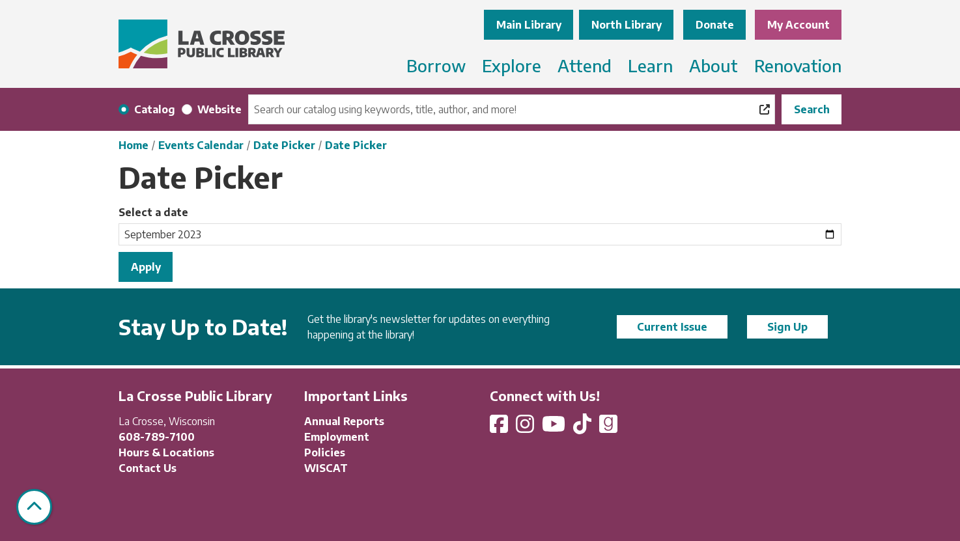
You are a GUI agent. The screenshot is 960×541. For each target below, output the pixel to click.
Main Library (528, 24)
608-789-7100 (157, 436)
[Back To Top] (34, 507)
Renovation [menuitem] (797, 65)
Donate (715, 24)
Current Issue (672, 326)
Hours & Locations (166, 452)
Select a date (153, 212)
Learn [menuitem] (650, 65)
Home (133, 145)
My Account (798, 24)
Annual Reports (344, 421)
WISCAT (326, 468)
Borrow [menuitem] (436, 65)
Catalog (154, 109)
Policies (324, 452)
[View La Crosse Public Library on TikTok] (583, 427)
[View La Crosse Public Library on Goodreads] (608, 427)
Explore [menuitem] (511, 65)
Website (219, 109)
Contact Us (147, 468)
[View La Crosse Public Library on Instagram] (526, 427)
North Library (626, 24)
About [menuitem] (713, 65)
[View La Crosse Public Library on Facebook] (500, 427)
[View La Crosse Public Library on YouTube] (555, 427)
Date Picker (284, 145)
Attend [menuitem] (585, 65)
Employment (336, 436)
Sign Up (787, 326)
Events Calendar (201, 145)
